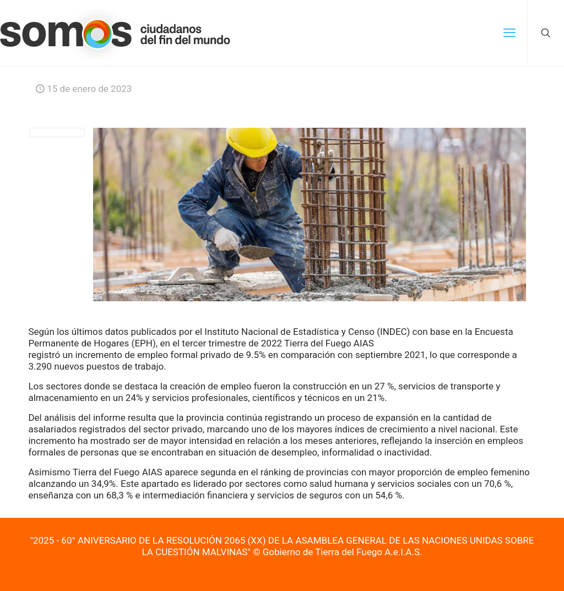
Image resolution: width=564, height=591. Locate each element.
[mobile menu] (509, 33)
